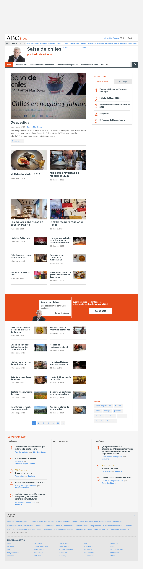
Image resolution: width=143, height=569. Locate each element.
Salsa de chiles (44, 49)
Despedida (20, 122)
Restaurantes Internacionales (42, 65)
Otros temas (17, 141)
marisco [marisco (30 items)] (121, 416)
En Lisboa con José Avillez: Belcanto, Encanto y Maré (20, 347)
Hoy (85, 543)
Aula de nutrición (21, 452)
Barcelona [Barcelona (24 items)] (111, 421)
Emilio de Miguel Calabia (25, 464)
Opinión (14, 43)
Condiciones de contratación (110, 521)
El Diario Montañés (66, 549)
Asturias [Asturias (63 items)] (99, 416)
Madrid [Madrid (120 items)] (118, 406)
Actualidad (43, 43)
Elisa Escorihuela (39, 452)
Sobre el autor (20, 65)
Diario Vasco (64, 546)
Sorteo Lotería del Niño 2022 (98, 529)
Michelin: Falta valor (21, 238)
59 (58, 423)
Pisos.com (37, 556)
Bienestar (123, 43)
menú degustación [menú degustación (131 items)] (103, 406)
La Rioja (10, 546)
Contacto (32, 521)
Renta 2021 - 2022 (52, 526)
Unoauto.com (38, 552)
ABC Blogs (123, 82)
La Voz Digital (64, 543)
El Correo (114, 543)
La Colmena (47, 529)
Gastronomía (132, 43)
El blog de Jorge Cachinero (25, 486)
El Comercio (89, 546)
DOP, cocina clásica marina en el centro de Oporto (20, 330)
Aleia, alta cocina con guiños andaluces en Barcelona (60, 275)
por (39, 54)
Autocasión (114, 552)
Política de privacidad (45, 521)
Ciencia (58, 43)
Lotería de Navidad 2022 (121, 529)
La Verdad (88, 549)
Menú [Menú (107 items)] (98, 411)
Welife (112, 556)
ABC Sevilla (37, 543)
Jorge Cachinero (22, 488)
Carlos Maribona (34, 127)
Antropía (31, 529)
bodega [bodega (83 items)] (107, 411)
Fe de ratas (19, 476)
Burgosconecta (13, 552)
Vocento (10, 521)
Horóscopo (39, 526)
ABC (7, 43)
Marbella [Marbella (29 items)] (99, 421)
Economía (100, 43)
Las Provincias (38, 549)
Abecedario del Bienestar (63, 529)
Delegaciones (74, 43)
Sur (8, 549)
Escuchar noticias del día (17, 529)
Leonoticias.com (116, 549)
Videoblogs (92, 43)
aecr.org (18, 504)
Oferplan (10, 556)
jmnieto (31, 476)
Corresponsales (33, 43)
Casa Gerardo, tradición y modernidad (57, 257)
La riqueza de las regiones (25, 502)
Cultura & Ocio (65, 44)
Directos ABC (80, 529)
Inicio (9, 65)
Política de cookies (63, 521)
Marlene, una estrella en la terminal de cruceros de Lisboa (60, 240)
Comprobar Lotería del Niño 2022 (20, 526)
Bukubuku (19, 461)
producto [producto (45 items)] (110, 416)
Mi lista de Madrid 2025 (25, 174)
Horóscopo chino (68, 526)
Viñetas (116, 43)
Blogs (22, 43)
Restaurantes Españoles (68, 65)
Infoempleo (63, 552)
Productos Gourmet (89, 65)
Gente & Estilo (83, 44)
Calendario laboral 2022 (114, 526)
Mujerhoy (62, 556)
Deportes (51, 43)
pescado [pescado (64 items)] (117, 411)
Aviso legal (93, 521)
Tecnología (109, 43)
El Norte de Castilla (40, 546)
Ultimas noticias (82, 526)
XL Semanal (89, 556)
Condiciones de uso (79, 521)
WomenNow (89, 552)
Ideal (112, 546)
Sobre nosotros (21, 521)
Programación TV (97, 526)
